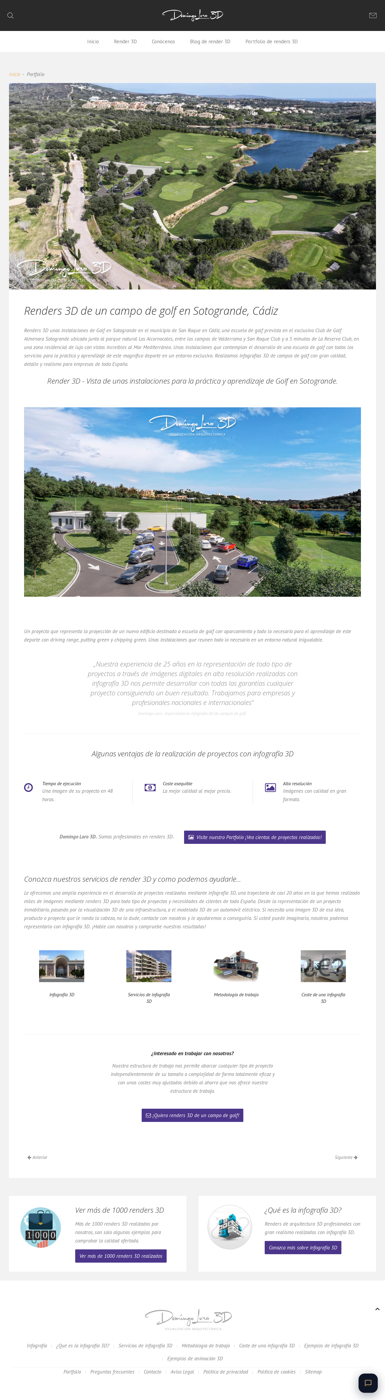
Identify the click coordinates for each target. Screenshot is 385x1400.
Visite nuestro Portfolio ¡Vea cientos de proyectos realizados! (255, 837)
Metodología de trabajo (206, 1345)
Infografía (37, 1345)
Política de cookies (276, 1371)
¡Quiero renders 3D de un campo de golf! (192, 1115)
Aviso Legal (182, 1371)
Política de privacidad (225, 1371)
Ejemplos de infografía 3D (331, 1345)
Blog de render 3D (210, 41)
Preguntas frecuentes (112, 1371)
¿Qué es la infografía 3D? (82, 1345)
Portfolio (72, 1371)
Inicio (93, 41)
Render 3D (125, 41)
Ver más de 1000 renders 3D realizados (120, 1256)
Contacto (152, 1371)
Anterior (37, 1157)
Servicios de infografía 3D (145, 1345)
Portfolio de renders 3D (271, 41)
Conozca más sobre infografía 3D (303, 1247)
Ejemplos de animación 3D (195, 1358)
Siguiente (346, 1157)
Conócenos (163, 41)
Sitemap (313, 1371)
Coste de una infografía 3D (267, 1345)
